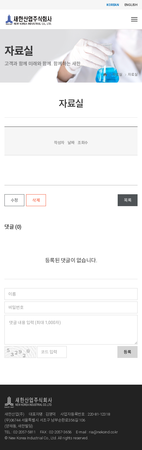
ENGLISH (131, 5)
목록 (127, 200)
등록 (127, 352)
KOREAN (112, 5)
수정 (14, 200)
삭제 (36, 200)
